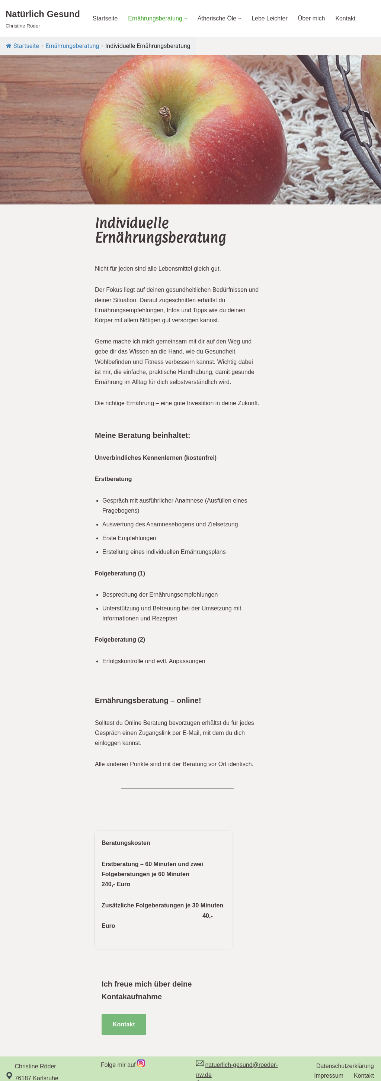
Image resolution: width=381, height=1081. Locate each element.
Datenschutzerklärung (345, 1033)
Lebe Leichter (270, 18)
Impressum (328, 1043)
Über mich (312, 18)
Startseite (105, 18)
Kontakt (346, 18)
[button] (186, 18)
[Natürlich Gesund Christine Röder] (43, 18)
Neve (12, 1071)
